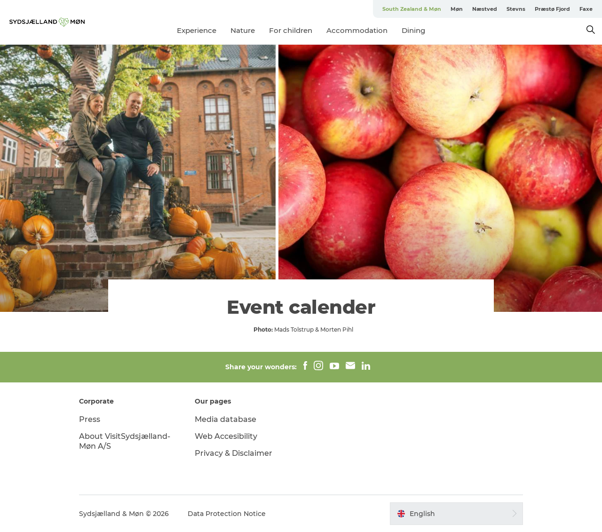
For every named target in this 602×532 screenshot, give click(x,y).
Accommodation (357, 30)
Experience (196, 30)
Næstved (484, 9)
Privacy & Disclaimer (233, 453)
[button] (456, 513)
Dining (413, 30)
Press (89, 419)
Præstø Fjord (552, 9)
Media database (225, 419)
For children (290, 30)
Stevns (516, 9)
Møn (457, 9)
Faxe (586, 9)
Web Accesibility (226, 436)
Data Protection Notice (227, 513)
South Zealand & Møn (411, 9)
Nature (242, 30)
